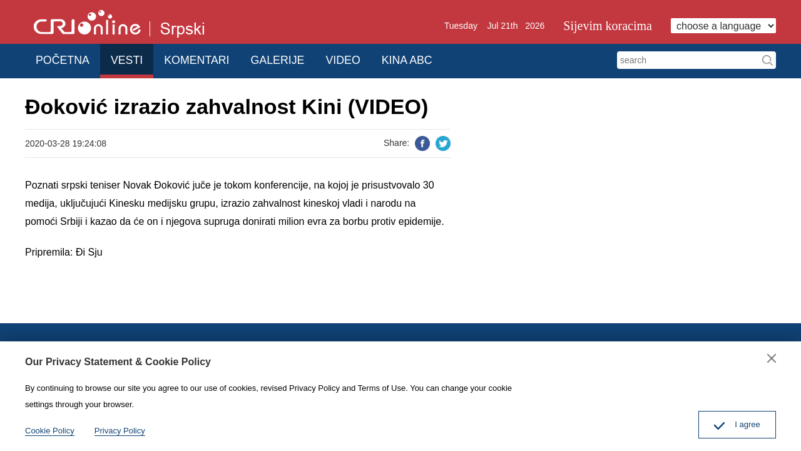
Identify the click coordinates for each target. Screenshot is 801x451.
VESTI (134, 59)
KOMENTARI (210, 59)
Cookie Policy (49, 430)
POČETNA (65, 59)
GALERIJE (295, 59)
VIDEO (366, 59)
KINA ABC (436, 59)
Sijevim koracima (607, 26)
